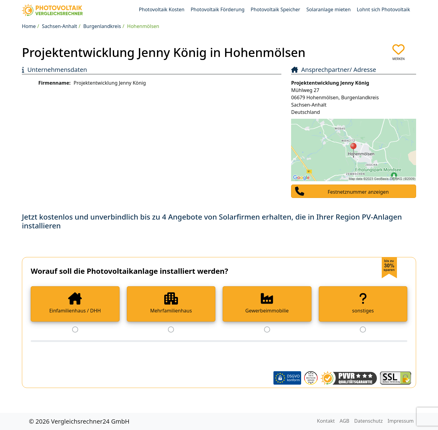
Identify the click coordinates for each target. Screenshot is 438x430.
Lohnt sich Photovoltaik (383, 9)
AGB (344, 421)
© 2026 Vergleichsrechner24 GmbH (79, 421)
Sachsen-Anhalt (59, 26)
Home (29, 26)
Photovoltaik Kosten (162, 9)
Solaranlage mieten (328, 9)
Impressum (401, 421)
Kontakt (326, 421)
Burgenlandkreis (102, 26)
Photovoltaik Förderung (218, 9)
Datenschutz (368, 421)
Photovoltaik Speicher (275, 9)
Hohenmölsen (143, 26)
